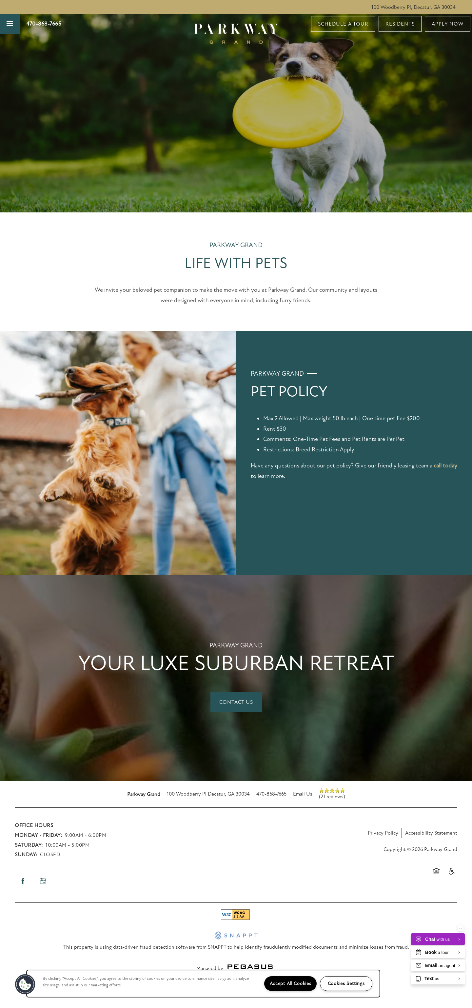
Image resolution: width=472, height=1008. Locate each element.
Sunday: (26, 854)
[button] (343, 24)
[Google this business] (42, 881)
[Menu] (10, 24)
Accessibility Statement (431, 833)
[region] (203, 984)
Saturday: (29, 845)
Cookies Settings (346, 983)
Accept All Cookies (290, 983)
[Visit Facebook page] (23, 881)
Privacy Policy (383, 833)
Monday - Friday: (38, 835)
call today (445, 465)
